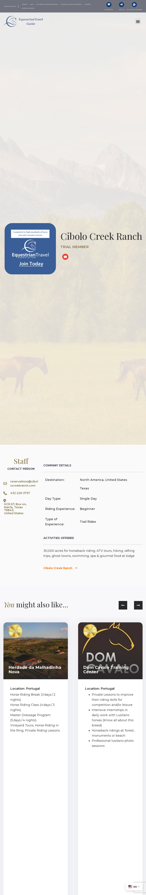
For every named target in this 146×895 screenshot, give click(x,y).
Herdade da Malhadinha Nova (35, 669)
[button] (138, 21)
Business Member (134, 9)
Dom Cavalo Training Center (106, 669)
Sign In (121, 9)
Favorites (109, 9)
